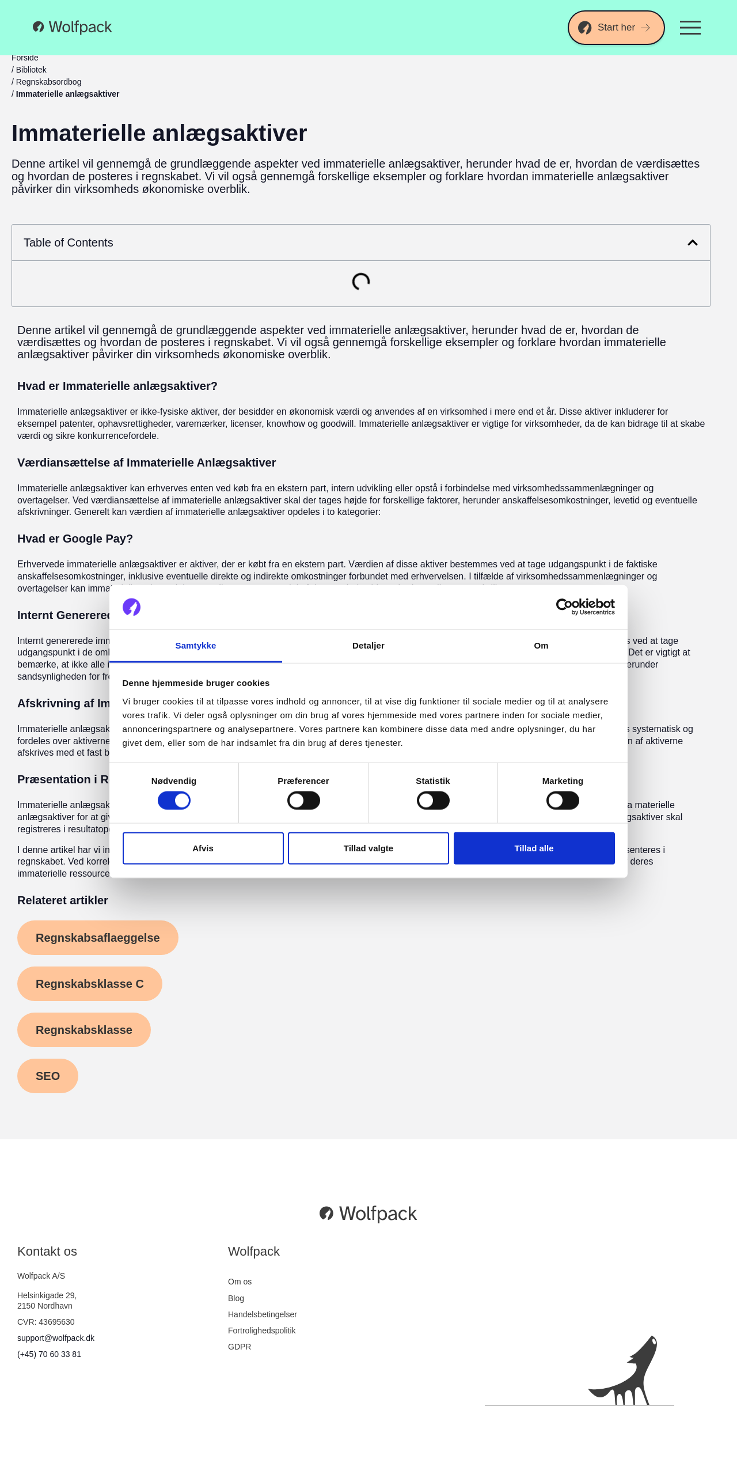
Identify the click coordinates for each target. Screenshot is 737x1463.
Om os (240, 1281)
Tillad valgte (368, 847)
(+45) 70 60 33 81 (49, 1354)
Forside (25, 57)
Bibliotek (31, 69)
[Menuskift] (690, 27)
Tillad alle (533, 847)
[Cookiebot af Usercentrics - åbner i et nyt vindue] (564, 607)
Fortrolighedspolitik (262, 1330)
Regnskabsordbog (49, 81)
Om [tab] (541, 645)
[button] (692, 242)
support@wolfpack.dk (55, 1338)
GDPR (239, 1346)
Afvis (203, 847)
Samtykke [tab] (196, 645)
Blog (236, 1298)
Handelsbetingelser (262, 1314)
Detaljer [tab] (368, 645)
